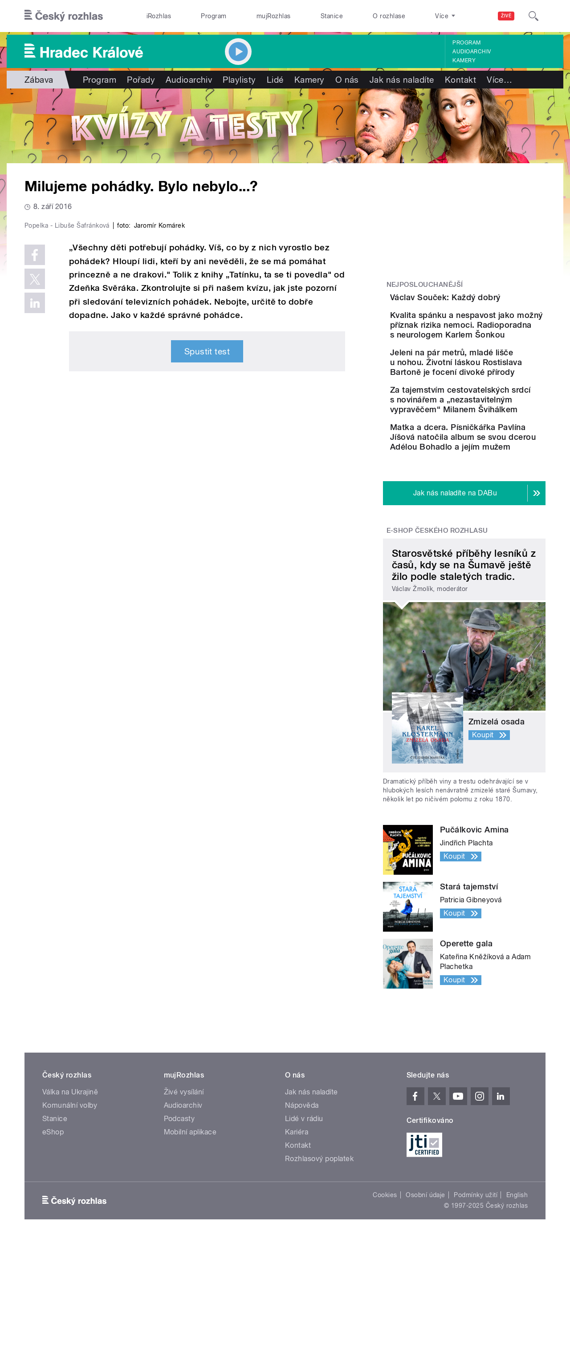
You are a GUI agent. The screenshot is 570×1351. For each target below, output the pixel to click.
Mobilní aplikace (190, 1242)
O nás (347, 79)
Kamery (464, 60)
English (517, 1305)
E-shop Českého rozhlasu (437, 641)
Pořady (141, 79)
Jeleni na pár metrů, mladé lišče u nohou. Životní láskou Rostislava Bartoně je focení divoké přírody (491, 419)
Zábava (38, 79)
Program (213, 16)
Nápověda (302, 1216)
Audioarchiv (471, 51)
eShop (53, 1242)
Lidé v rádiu (304, 1229)
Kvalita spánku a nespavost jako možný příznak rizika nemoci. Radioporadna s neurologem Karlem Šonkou (483, 362)
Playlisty (239, 79)
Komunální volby (69, 1216)
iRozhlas (159, 16)
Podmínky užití (475, 1305)
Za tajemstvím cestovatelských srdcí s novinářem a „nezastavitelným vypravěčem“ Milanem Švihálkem (482, 476)
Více (499, 79)
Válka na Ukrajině (70, 1202)
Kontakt (460, 79)
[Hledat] (533, 16)
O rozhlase (389, 16)
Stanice (332, 16)
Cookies (385, 1305)
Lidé (275, 79)
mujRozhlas (273, 16)
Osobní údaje (425, 1305)
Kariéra (296, 1242)
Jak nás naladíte (402, 79)
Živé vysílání (184, 1202)
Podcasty (179, 1229)
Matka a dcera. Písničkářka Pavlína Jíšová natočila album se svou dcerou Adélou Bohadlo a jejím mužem (492, 538)
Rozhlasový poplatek (319, 1269)
